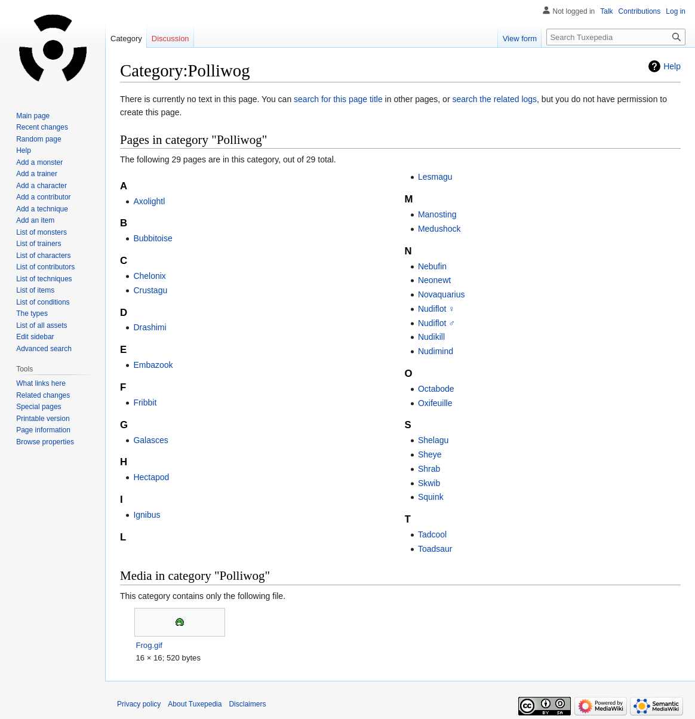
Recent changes (42, 127)
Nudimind (435, 351)
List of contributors (45, 267)
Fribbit (144, 402)
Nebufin (432, 266)
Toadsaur (435, 549)
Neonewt (434, 280)
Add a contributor (43, 197)
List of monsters (41, 232)
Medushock (439, 228)
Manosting (437, 214)
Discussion (170, 38)
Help (672, 66)
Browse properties (45, 442)
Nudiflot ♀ (436, 309)
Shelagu (433, 440)
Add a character (41, 186)
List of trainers (38, 243)
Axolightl (149, 201)
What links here (41, 383)
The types (32, 313)
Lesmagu (435, 177)
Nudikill (431, 337)
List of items (35, 290)
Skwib (429, 483)
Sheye (430, 454)
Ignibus (146, 515)
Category (126, 38)
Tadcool (432, 534)
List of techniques (44, 279)
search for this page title (338, 99)
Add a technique (42, 209)
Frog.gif (149, 645)
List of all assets (41, 325)
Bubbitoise (152, 238)
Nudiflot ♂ (436, 323)
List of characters (43, 255)
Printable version (42, 418)
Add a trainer (36, 174)
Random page (38, 139)
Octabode (436, 389)
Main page (33, 116)
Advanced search (44, 349)
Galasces (150, 440)
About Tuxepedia (195, 704)
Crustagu (150, 290)
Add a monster (39, 162)
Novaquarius (441, 294)
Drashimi (149, 327)
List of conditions (42, 302)
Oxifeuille (435, 403)
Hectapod (151, 477)
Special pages (38, 406)
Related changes (43, 395)
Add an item (35, 220)
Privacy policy (139, 704)
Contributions (640, 11)
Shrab (429, 469)
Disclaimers (247, 704)
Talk (606, 11)
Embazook (153, 365)
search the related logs (494, 99)
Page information (43, 430)
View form (520, 38)
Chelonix (149, 276)
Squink (431, 497)
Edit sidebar (35, 337)
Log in (675, 11)
